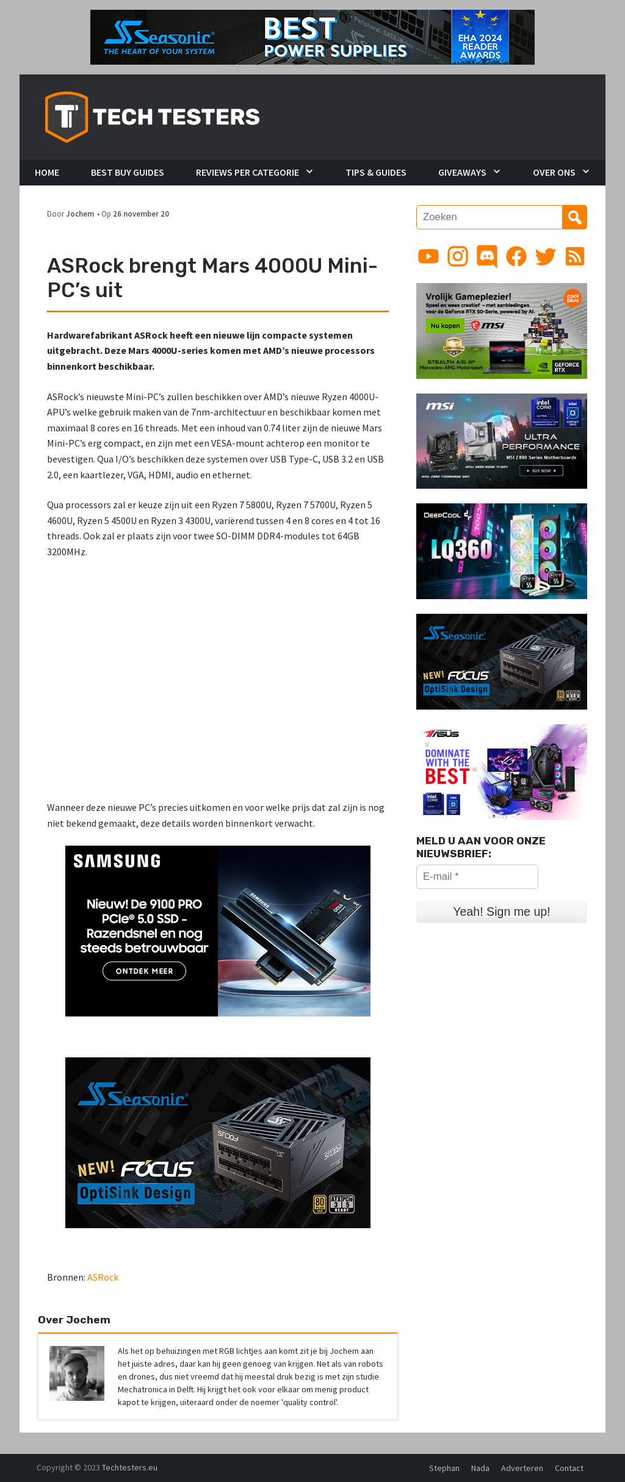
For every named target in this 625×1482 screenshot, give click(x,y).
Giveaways (462, 172)
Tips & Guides (375, 172)
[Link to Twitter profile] (545, 256)
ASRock (102, 1277)
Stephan (444, 1467)
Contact (569, 1467)
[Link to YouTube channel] (428, 256)
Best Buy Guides (127, 172)
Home (47, 172)
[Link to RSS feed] (575, 256)
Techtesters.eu (129, 1467)
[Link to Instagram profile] (458, 256)
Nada (480, 1467)
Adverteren (522, 1467)
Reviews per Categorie (247, 172)
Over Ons (554, 172)
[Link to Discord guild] (487, 256)
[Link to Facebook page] (516, 256)
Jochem (80, 213)
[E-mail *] (477, 877)
